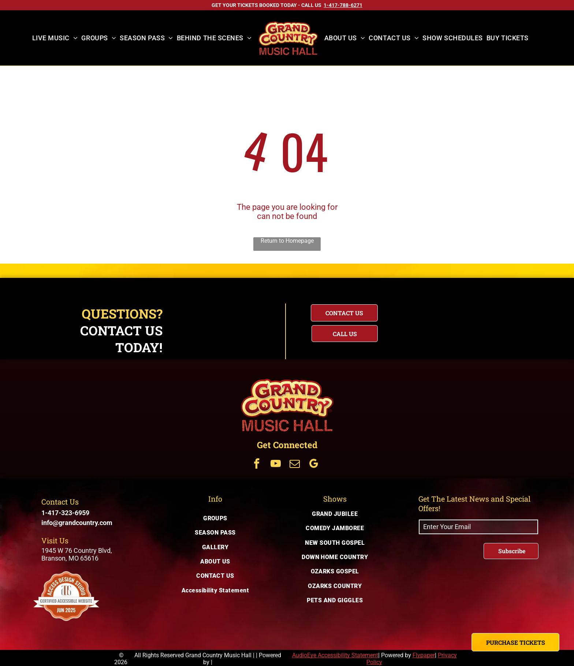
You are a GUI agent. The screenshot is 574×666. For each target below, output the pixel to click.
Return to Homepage (287, 240)
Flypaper (424, 655)
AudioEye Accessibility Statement (335, 655)
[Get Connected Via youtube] (275, 464)
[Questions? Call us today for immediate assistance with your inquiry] (345, 333)
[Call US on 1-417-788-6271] (343, 5)
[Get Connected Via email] (294, 464)
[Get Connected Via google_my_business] (313, 464)
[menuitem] (55, 38)
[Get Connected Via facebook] (256, 464)
